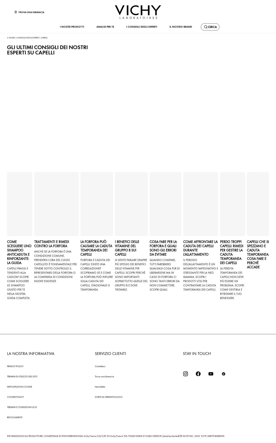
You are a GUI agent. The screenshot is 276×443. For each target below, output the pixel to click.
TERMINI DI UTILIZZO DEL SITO (22, 376)
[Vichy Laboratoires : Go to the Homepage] (138, 12)
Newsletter (100, 386)
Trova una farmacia (104, 376)
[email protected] (171, 436)
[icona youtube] (211, 373)
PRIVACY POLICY (15, 366)
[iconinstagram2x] (185, 373)
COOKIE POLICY (15, 396)
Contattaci (100, 366)
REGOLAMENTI (14, 417)
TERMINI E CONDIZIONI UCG (22, 407)
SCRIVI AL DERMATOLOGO (109, 396)
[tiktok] (223, 373)
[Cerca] (210, 26)
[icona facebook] (198, 373)
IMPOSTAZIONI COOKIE (19, 386)
